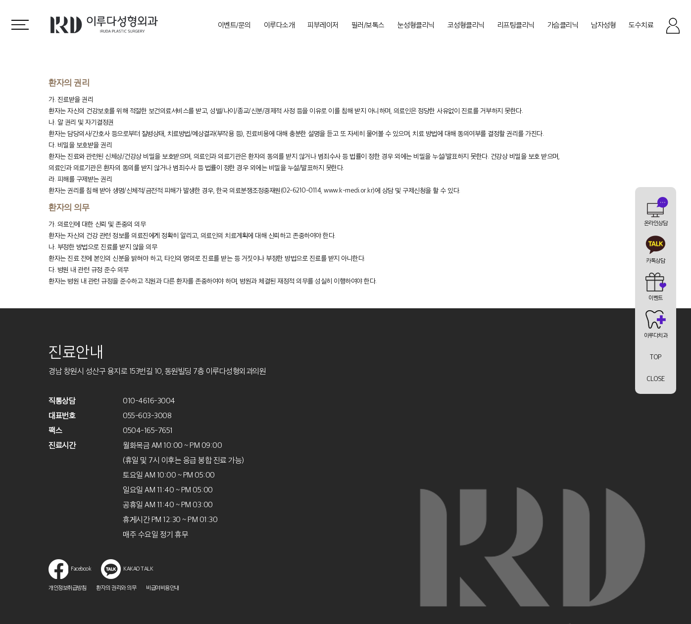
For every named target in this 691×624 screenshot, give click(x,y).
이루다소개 (279, 24)
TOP (655, 357)
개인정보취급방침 (67, 587)
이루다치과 (656, 335)
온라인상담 (656, 222)
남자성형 (603, 24)
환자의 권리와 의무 (116, 587)
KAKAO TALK (127, 568)
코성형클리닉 (466, 24)
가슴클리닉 (563, 24)
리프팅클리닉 (516, 24)
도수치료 (641, 24)
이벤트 (655, 297)
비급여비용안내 (162, 587)
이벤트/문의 (234, 24)
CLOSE (655, 379)
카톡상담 (655, 260)
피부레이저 (323, 24)
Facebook (70, 568)
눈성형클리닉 (416, 24)
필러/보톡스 (368, 24)
